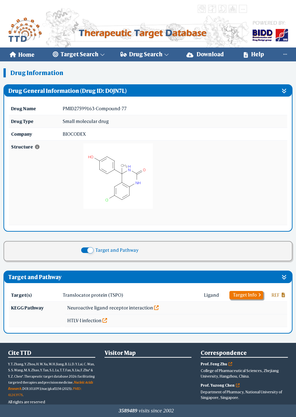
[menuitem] (22, 54)
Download (205, 54)
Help (254, 54)
